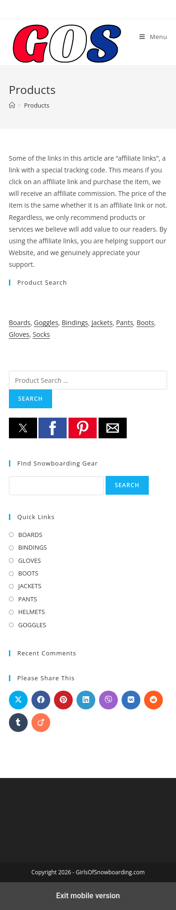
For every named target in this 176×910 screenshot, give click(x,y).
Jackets (102, 322)
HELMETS (31, 611)
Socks (41, 334)
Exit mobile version (88, 895)
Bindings (74, 322)
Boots (145, 322)
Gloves (19, 334)
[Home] (12, 105)
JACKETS (29, 586)
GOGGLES (32, 625)
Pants (124, 322)
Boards (20, 322)
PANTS (27, 599)
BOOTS (28, 573)
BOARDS (30, 534)
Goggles (46, 322)
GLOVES (29, 560)
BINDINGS (32, 547)
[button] (23, 428)
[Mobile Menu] (153, 36)
